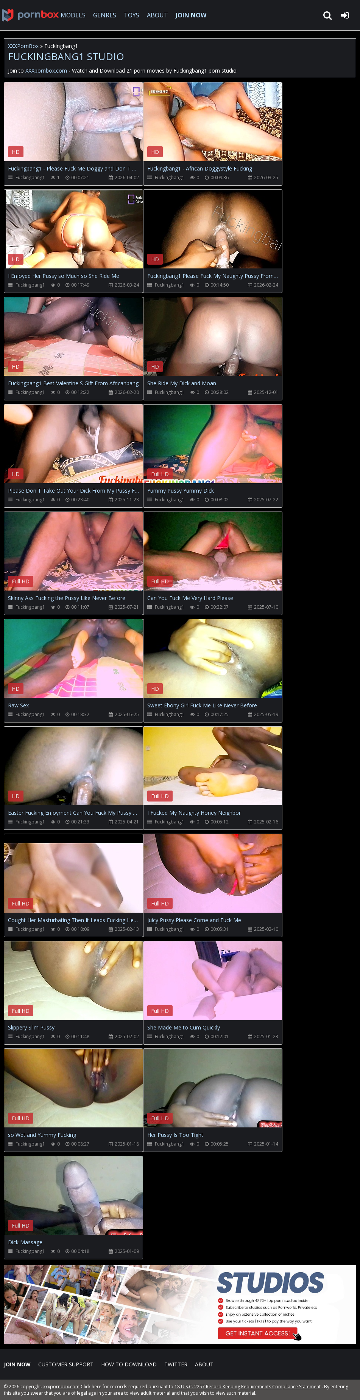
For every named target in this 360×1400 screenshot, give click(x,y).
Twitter (175, 1364)
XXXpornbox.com (30, 15)
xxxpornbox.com (61, 1386)
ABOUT (157, 15)
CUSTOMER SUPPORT (66, 1364)
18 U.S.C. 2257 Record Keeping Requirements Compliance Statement (248, 1386)
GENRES (104, 15)
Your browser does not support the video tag (83, 127)
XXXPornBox (23, 46)
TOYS (131, 15)
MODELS (73, 15)
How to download (129, 1364)
